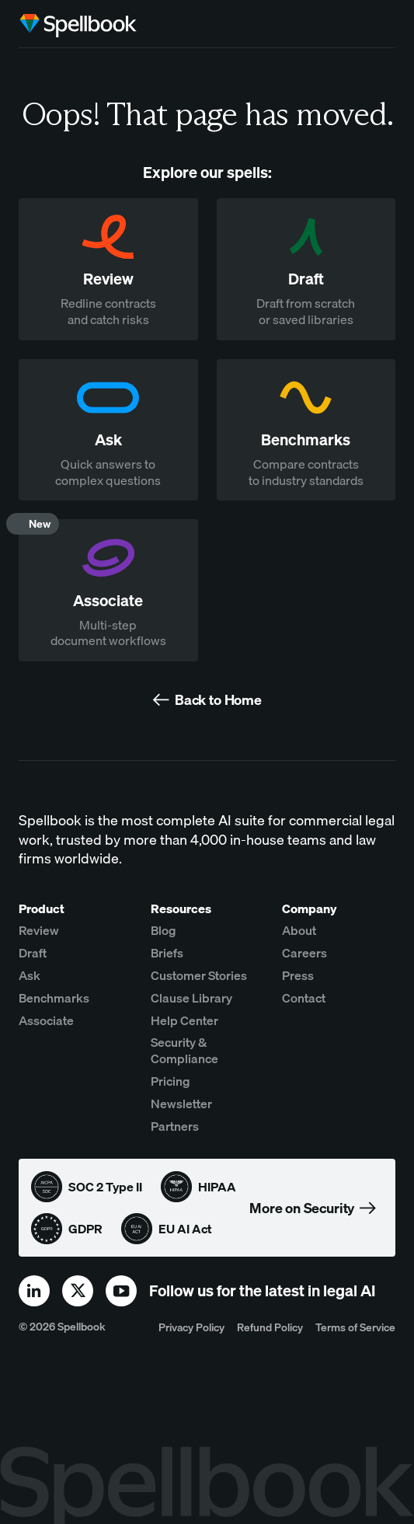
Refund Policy (270, 1327)
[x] (77, 1290)
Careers (304, 953)
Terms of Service (355, 1327)
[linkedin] (34, 1290)
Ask (29, 975)
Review (39, 930)
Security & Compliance (184, 1050)
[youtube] (121, 1290)
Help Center (184, 1020)
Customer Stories (199, 975)
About (299, 930)
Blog (163, 930)
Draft (33, 953)
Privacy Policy (191, 1327)
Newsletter (181, 1103)
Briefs (167, 953)
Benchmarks (54, 998)
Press (298, 975)
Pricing (170, 1081)
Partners (175, 1126)
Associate (46, 1020)
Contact (303, 998)
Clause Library (191, 998)
